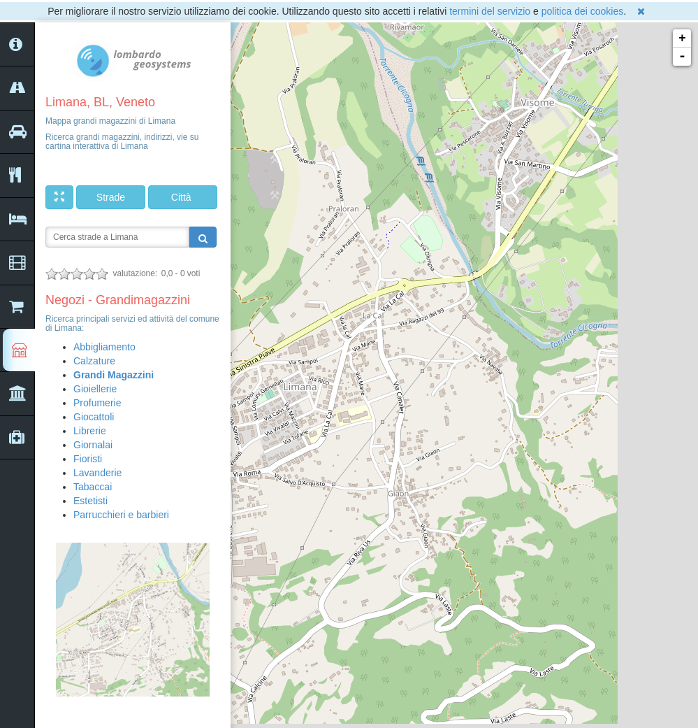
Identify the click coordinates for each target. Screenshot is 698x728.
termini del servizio (489, 11)
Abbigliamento (104, 346)
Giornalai (92, 444)
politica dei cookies (582, 11)
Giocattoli (93, 416)
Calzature (94, 360)
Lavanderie (97, 472)
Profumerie (97, 402)
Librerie (89, 430)
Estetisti (90, 500)
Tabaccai (92, 486)
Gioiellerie (95, 388)
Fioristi (87, 458)
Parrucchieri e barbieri (121, 514)
